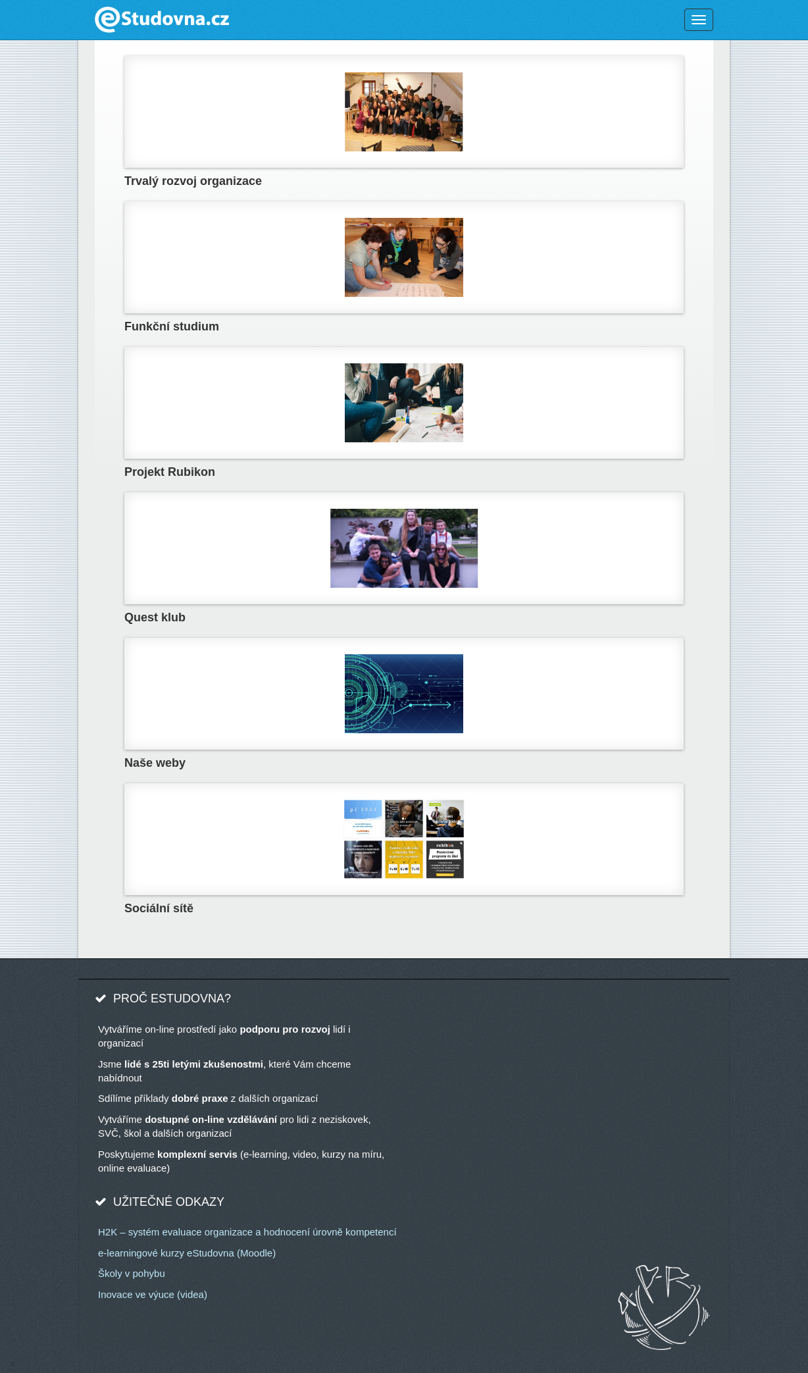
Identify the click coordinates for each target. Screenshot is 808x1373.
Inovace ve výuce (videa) (152, 1294)
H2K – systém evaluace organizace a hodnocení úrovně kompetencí (247, 1231)
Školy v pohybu (131, 1273)
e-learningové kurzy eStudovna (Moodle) (187, 1252)
